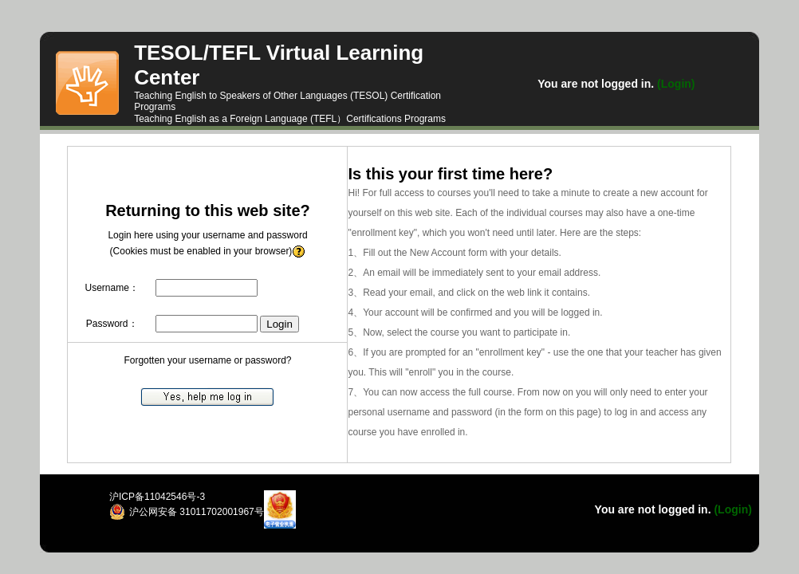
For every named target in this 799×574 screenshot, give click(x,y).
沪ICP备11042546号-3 (157, 496)
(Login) (674, 83)
